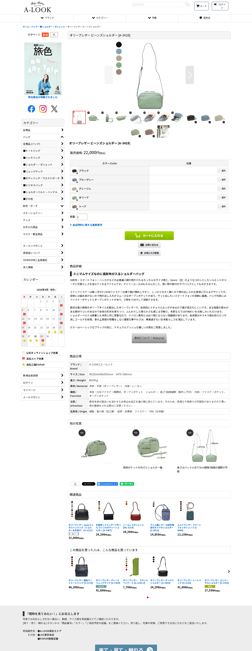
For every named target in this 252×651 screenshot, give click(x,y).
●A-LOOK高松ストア (49, 631)
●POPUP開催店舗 (47, 638)
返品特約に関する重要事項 (86, 225)
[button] (109, 75)
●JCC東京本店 (45, 634)
